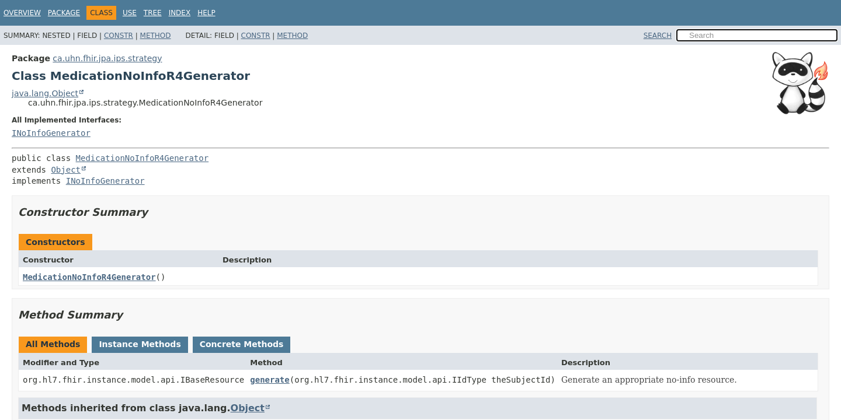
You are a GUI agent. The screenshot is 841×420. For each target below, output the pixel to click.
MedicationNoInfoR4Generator (142, 158)
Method (155, 36)
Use (130, 13)
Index (180, 13)
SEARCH (658, 36)
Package (64, 13)
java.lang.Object (45, 93)
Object (66, 169)
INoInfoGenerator (51, 133)
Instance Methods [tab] (139, 344)
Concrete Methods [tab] (242, 344)
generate (269, 379)
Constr (118, 36)
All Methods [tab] (53, 344)
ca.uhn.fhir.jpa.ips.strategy (107, 58)
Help (206, 13)
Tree (153, 13)
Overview (22, 13)
